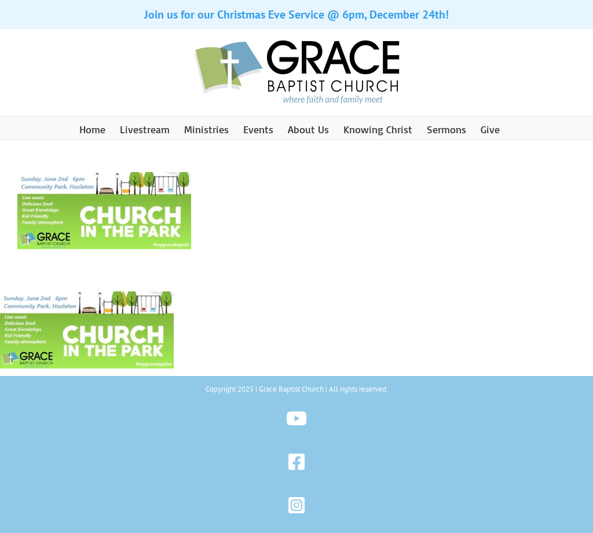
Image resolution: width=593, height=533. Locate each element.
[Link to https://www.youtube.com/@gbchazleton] (297, 419)
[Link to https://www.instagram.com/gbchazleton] (297, 505)
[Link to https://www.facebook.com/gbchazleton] (297, 462)
